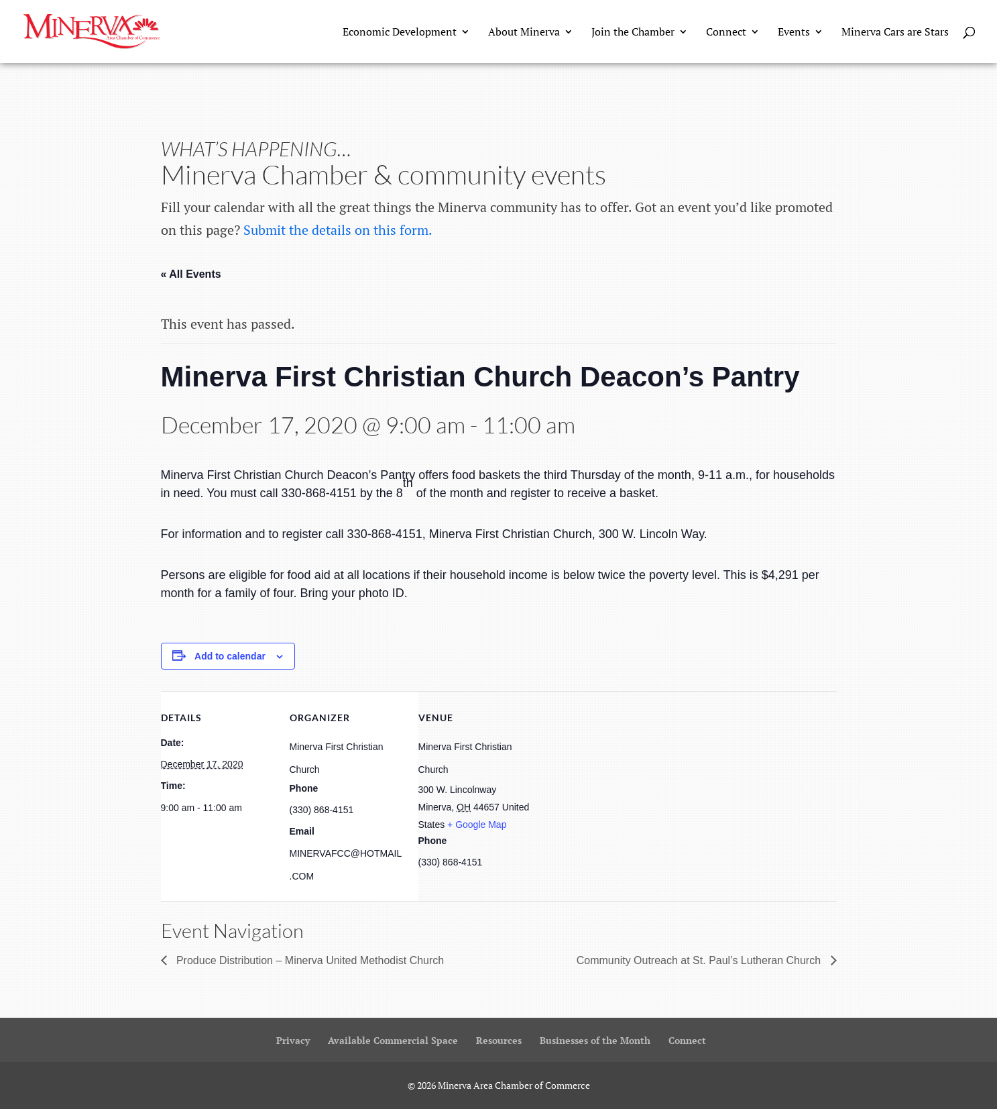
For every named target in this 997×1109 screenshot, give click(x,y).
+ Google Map (476, 824)
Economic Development (400, 33)
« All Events (191, 274)
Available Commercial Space (393, 1040)
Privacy (293, 1040)
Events (794, 33)
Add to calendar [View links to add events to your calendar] (230, 656)
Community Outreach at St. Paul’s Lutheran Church (700, 960)
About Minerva (524, 33)
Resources (499, 1040)
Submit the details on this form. (337, 230)
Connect (726, 33)
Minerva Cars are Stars (895, 33)
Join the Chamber (633, 33)
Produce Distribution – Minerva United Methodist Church (309, 960)
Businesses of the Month (595, 1040)
